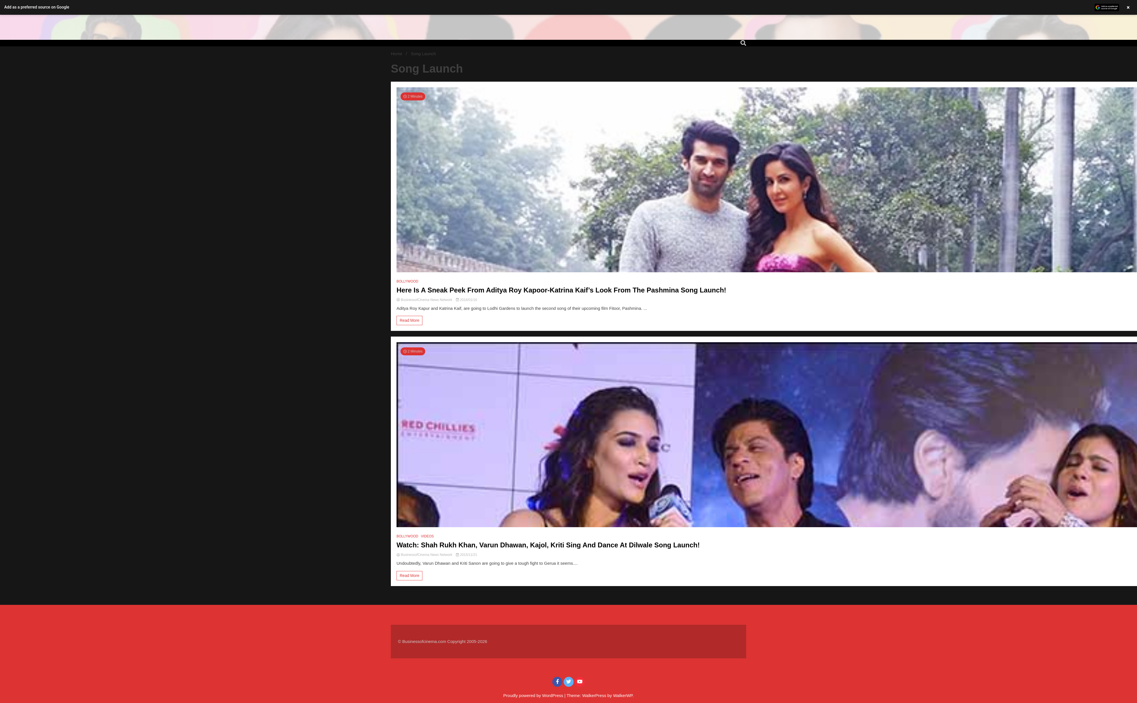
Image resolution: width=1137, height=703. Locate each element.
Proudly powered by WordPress (534, 695)
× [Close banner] (1128, 7)
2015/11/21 (466, 555)
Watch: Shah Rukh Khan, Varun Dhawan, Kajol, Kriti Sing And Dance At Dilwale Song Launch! (548, 545)
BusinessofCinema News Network (425, 300)
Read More (409, 320)
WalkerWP (622, 695)
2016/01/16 (466, 300)
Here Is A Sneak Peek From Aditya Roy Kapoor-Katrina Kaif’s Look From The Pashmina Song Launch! (561, 290)
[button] (568, 7)
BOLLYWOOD (407, 281)
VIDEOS (427, 536)
